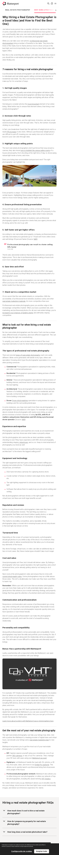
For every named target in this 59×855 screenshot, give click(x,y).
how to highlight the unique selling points (35, 150)
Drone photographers (20, 401)
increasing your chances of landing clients (17, 313)
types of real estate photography (28, 355)
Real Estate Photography (17, 10)
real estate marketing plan (39, 740)
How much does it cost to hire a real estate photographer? (23, 812)
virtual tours (23, 442)
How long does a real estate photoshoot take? (24, 831)
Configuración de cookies (21, 851)
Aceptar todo (41, 851)
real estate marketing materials (13, 301)
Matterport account (39, 758)
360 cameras (17, 756)
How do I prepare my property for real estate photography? (24, 822)
